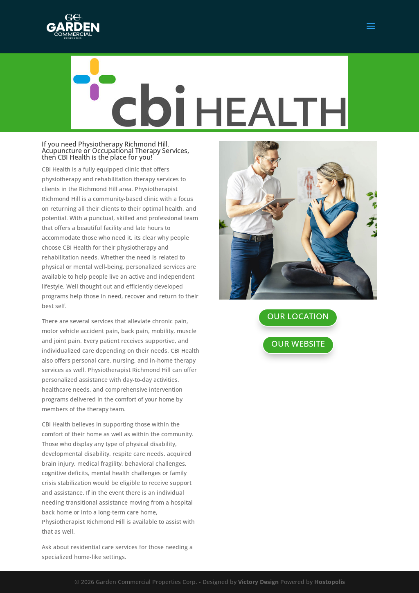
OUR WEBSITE (298, 343)
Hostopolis (329, 582)
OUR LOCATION (298, 316)
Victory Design (258, 582)
